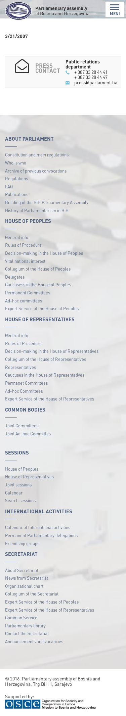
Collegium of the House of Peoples (38, 269)
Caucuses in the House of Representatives (44, 375)
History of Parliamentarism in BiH (37, 210)
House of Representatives (29, 476)
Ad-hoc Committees (24, 391)
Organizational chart (24, 586)
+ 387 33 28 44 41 (91, 72)
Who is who (15, 162)
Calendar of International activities (37, 527)
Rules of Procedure (23, 245)
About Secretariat (21, 570)
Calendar (14, 492)
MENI (115, 10)
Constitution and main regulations (37, 154)
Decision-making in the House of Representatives (51, 351)
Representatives (20, 367)
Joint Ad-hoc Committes (28, 433)
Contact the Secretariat (27, 633)
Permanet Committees (26, 383)
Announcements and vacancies (34, 641)
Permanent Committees (27, 292)
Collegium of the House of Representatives (45, 359)
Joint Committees (21, 425)
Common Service (21, 617)
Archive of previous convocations (36, 171)
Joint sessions (18, 484)
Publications (16, 194)
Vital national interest (25, 261)
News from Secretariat (26, 578)
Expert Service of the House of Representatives (49, 398)
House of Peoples (21, 469)
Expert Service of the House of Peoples (42, 308)
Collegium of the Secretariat (31, 593)
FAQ (9, 186)
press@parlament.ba (95, 82)
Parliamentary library (25, 625)
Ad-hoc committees (23, 300)
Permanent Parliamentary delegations (41, 535)
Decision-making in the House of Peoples (44, 253)
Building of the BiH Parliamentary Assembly (46, 202)
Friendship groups (22, 543)
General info (16, 237)
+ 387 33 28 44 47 (91, 77)
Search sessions (20, 500)
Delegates (15, 277)
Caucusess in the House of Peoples (38, 284)
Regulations (16, 178)
